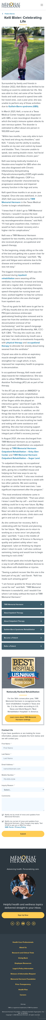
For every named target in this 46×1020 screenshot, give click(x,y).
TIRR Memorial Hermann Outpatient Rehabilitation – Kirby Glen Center (20, 451)
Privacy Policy (20, 827)
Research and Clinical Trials (23, 953)
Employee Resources (23, 963)
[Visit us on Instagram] (33, 923)
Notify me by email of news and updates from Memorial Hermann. (22, 816)
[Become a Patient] (23, 637)
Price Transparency (23, 984)
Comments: (6, 796)
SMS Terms (9, 827)
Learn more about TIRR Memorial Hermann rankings (23, 718)
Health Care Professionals (23, 942)
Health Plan (23, 990)
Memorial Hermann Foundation (23, 979)
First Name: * (6, 744)
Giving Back (23, 958)
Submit (23, 834)
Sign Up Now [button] (23, 915)
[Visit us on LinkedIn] (13, 923)
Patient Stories (8, 14)
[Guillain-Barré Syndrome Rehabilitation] (23, 629)
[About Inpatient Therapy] (23, 612)
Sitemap (23, 1004)
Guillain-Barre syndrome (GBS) (23, 106)
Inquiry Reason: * (8, 785)
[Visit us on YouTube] (23, 923)
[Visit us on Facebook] (18, 923)
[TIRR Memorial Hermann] (23, 604)
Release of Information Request (23, 974)
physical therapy (14, 342)
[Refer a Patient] (23, 646)
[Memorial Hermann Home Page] (11, 5)
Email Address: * (8, 765)
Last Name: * (6, 754)
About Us (23, 947)
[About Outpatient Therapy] (23, 621)
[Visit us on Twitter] (29, 923)
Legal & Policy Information (23, 968)
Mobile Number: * (8, 775)
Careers (23, 995)
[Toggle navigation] (41, 4)
